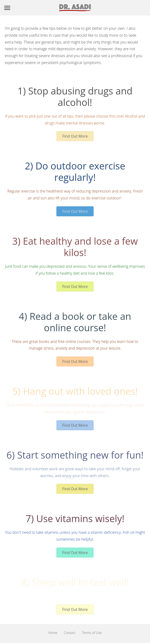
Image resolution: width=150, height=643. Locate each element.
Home (52, 632)
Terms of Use (92, 632)
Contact (70, 632)
